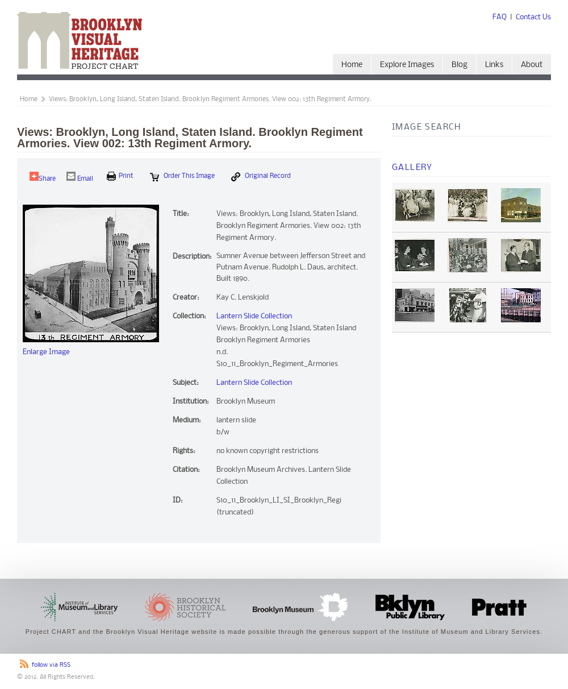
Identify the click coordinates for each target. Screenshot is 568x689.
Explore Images (407, 65)
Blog (459, 65)
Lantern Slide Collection (254, 316)
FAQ (499, 17)
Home (351, 65)
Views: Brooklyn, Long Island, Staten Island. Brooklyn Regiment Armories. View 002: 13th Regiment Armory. (210, 99)
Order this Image (182, 176)
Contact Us (533, 17)
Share (43, 177)
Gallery (412, 167)
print (120, 176)
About (531, 65)
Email (79, 177)
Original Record (261, 176)
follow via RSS (51, 665)
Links (494, 65)
